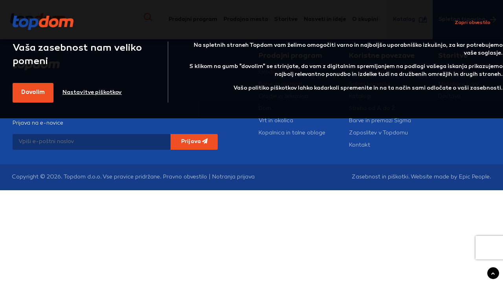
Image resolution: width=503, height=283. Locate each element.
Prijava (194, 141)
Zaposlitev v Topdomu (378, 133)
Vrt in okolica (276, 121)
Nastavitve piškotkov (92, 93)
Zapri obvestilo (472, 22)
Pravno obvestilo (185, 177)
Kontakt (359, 145)
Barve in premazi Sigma (380, 121)
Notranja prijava (233, 177)
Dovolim (33, 93)
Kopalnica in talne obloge (292, 133)
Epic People (474, 177)
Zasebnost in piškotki (380, 177)
